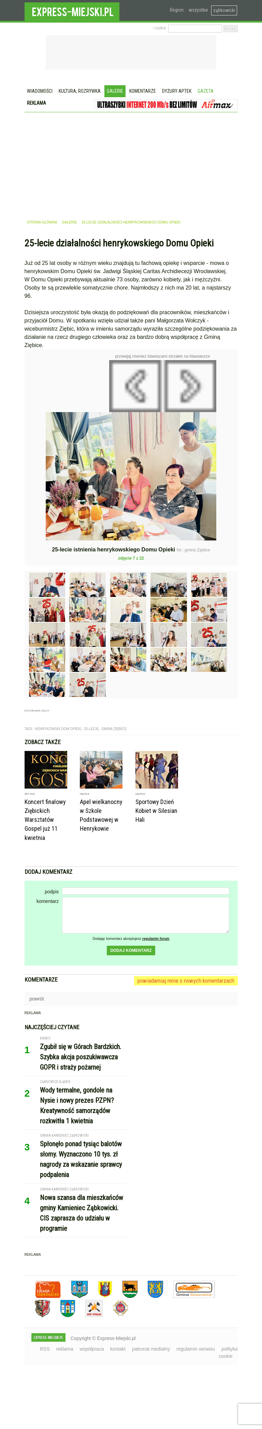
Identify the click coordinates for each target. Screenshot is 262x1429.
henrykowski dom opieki (58, 729)
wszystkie (198, 10)
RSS (45, 1349)
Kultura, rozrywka (80, 91)
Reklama (36, 103)
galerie (69, 222)
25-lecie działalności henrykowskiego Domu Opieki (131, 222)
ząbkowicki (224, 10)
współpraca (91, 1349)
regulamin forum (156, 939)
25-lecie (91, 729)
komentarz (48, 901)
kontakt (118, 1349)
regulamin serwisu (195, 1349)
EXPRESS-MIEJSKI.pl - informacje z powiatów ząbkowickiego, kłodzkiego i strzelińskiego (72, 10)
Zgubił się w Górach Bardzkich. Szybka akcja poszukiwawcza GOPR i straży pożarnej (80, 1057)
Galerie (115, 91)
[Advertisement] (131, 164)
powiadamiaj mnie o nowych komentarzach (185, 980)
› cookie (159, 28)
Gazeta (206, 91)
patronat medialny (151, 1349)
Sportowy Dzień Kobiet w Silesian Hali (156, 810)
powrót (37, 998)
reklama (64, 1349)
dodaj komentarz (130, 950)
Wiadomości (40, 91)
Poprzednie (39, 426)
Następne (230, 409)
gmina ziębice (114, 729)
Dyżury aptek (176, 91)
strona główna (42, 222)
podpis (52, 891)
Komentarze (142, 91)
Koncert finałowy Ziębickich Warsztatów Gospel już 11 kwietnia (45, 819)
